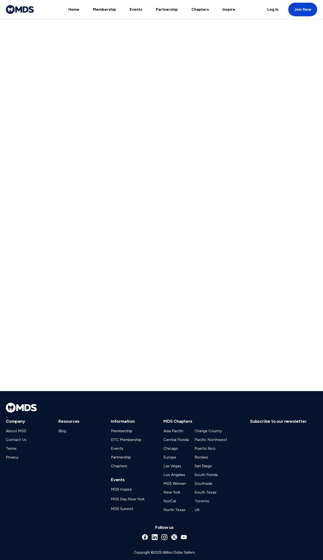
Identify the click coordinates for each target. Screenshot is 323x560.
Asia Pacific (173, 431)
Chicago (170, 448)
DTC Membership (126, 439)
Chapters (200, 9)
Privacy (12, 457)
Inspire (229, 9)
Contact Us (16, 439)
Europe (169, 457)
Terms (11, 448)
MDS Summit (122, 508)
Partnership (167, 9)
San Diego (203, 466)
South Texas (205, 492)
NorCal (169, 501)
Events (136, 9)
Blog (62, 431)
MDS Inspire (121, 489)
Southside (203, 483)
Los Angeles (174, 474)
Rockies (201, 457)
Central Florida (176, 439)
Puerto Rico (205, 448)
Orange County (208, 431)
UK (197, 509)
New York (171, 492)
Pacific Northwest (211, 439)
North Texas (174, 509)
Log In (272, 9)
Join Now (302, 9)
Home (73, 9)
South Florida (206, 474)
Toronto (202, 501)
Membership (104, 9)
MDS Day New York (127, 499)
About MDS (16, 431)
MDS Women (174, 483)
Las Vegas (172, 466)
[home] (20, 9)
